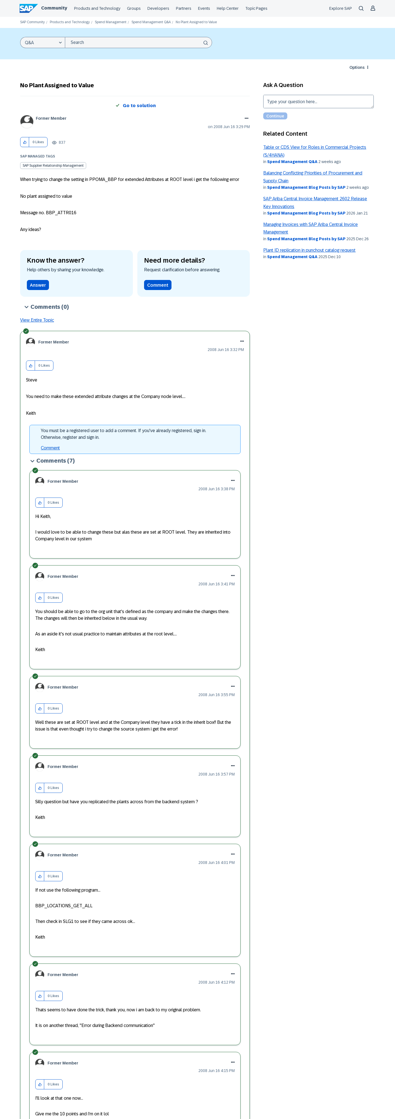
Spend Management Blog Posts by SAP (306, 187)
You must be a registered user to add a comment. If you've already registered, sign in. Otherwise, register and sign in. (123, 434)
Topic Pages (256, 8)
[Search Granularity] (42, 42)
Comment (157, 285)
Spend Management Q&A (151, 22)
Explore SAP (340, 8)
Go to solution (139, 105)
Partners (183, 8)
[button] (24, 142)
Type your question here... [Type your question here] (318, 101)
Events (204, 8)
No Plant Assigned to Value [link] (196, 22)
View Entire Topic (37, 320)
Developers (158, 8)
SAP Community (32, 22)
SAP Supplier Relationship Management (53, 166)
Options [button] (357, 67)
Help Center (228, 8)
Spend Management (110, 22)
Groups (134, 8)
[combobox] (138, 42)
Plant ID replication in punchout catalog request (309, 250)
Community (54, 8)
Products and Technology (97, 8)
